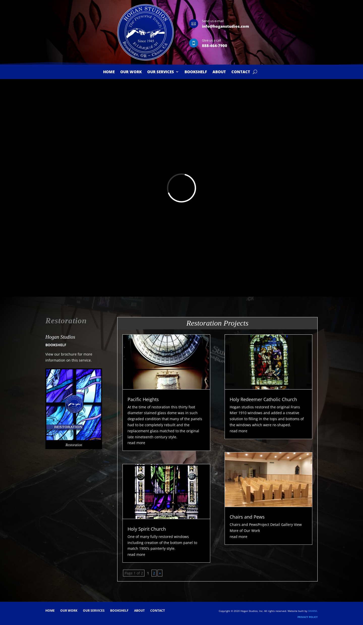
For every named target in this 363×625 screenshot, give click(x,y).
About (219, 72)
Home (109, 72)
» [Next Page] (160, 573)
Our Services (160, 72)
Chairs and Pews (247, 517)
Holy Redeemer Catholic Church (263, 399)
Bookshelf (196, 72)
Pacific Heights (143, 399)
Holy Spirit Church (147, 529)
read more (136, 442)
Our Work (131, 72)
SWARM (312, 611)
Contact (240, 72)
